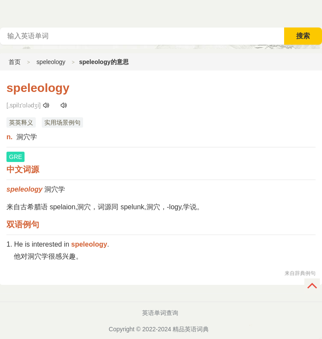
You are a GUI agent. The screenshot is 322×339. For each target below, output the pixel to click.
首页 (15, 62)
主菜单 (315, 13)
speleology (51, 62)
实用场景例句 (62, 122)
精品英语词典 (191, 329)
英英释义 (21, 122)
